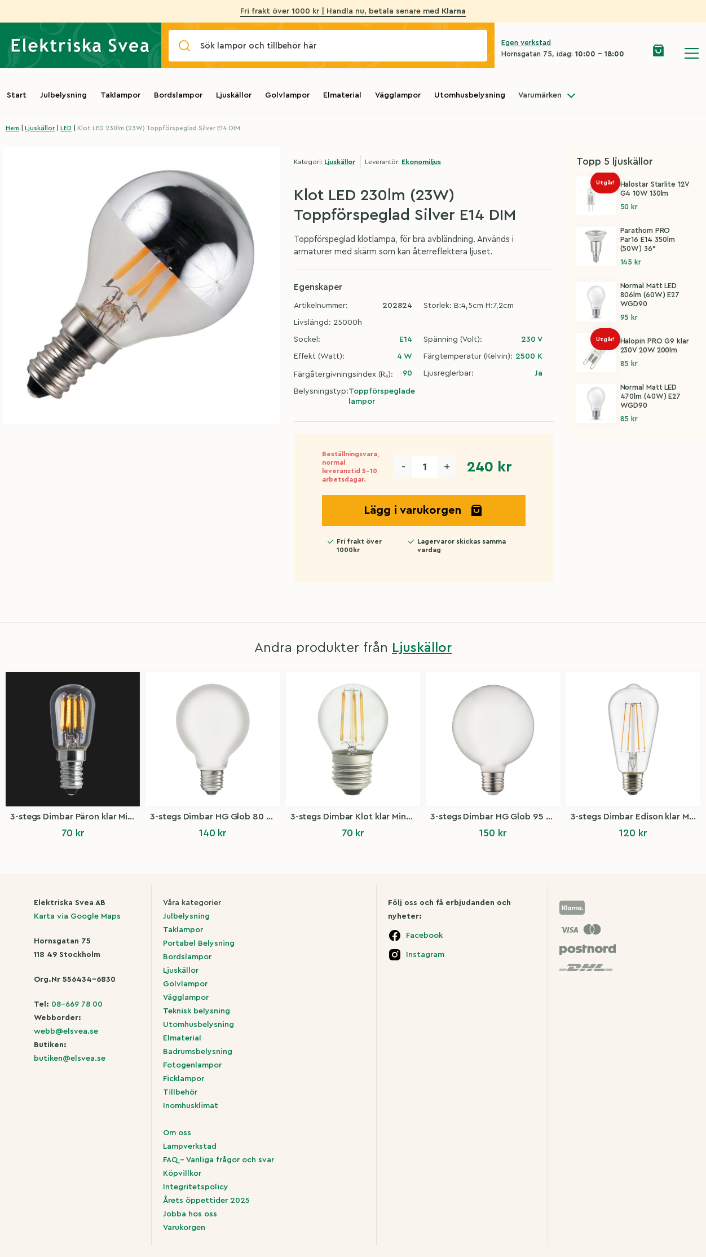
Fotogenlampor (192, 1065)
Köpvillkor (182, 1173)
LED (66, 128)
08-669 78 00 (77, 1004)
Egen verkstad (526, 42)
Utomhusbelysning (469, 95)
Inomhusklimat (190, 1106)
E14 (405, 339)
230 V (531, 339)
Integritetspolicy (195, 1187)
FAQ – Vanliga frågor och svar (218, 1160)
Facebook (424, 936)
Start (17, 95)
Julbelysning (63, 95)
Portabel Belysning (199, 943)
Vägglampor (398, 95)
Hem (12, 128)
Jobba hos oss (190, 1214)
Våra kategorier (192, 903)
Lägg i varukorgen (423, 510)
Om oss (177, 1133)
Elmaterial (342, 95)
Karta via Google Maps (77, 916)
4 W (404, 356)
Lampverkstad (190, 1146)
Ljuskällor (233, 95)
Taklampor (120, 95)
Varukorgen (184, 1228)
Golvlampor (287, 95)
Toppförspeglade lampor (381, 396)
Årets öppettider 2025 (206, 1201)
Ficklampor (183, 1079)
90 (407, 373)
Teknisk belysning (196, 1011)
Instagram (425, 955)
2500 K (528, 356)
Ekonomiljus (421, 161)
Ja (538, 373)
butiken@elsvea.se (69, 1058)
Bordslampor (178, 95)
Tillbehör (180, 1092)
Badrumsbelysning (197, 1052)
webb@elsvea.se (66, 1031)
